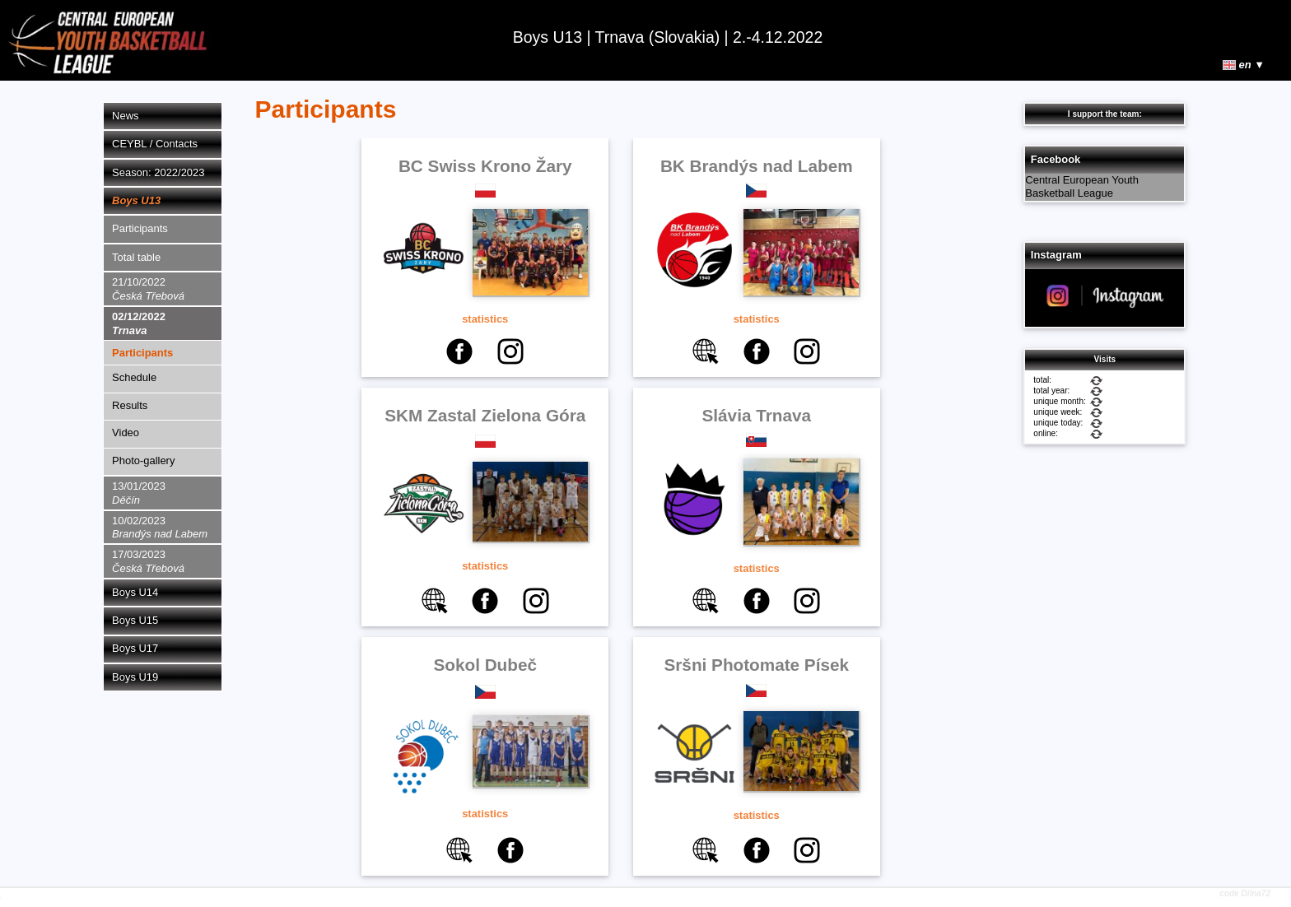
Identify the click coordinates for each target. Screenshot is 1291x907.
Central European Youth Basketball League (1082, 187)
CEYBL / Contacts (155, 143)
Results (129, 405)
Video (125, 432)
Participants (140, 228)
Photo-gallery (143, 460)
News (125, 115)
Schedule (134, 377)
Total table (136, 257)
